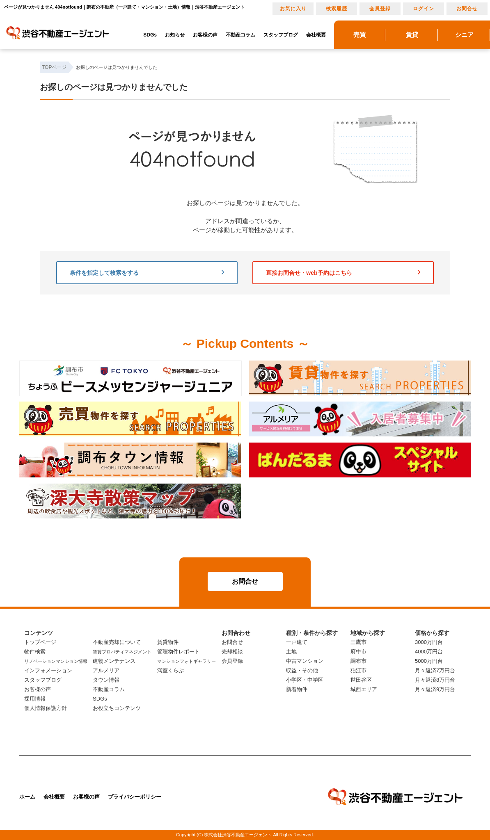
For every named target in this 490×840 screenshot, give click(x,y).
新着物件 (296, 689)
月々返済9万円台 (435, 689)
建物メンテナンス (114, 661)
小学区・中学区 (304, 680)
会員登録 (380, 8)
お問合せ (467, 8)
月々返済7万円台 (435, 670)
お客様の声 (205, 35)
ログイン (423, 8)
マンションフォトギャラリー (186, 661)
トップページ (40, 642)
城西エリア (363, 689)
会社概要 (316, 35)
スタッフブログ (280, 35)
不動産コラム (240, 35)
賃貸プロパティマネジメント (122, 651)
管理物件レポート (178, 651)
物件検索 (35, 651)
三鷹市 (358, 642)
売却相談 (232, 651)
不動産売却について (117, 642)
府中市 (358, 651)
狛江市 (358, 670)
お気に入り (293, 8)
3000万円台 (429, 642)
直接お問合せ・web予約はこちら (343, 272)
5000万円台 (429, 661)
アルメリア (106, 670)
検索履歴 (336, 8)
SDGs (150, 35)
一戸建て (296, 642)
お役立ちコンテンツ (117, 708)
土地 (291, 651)
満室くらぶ (170, 670)
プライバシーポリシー (134, 797)
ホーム (27, 797)
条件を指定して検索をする (147, 272)
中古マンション (304, 661)
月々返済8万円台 (435, 680)
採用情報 (35, 699)
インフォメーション (48, 670)
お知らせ (175, 35)
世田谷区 (361, 680)
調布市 (358, 661)
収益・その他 (302, 670)
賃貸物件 (168, 642)
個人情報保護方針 (45, 708)
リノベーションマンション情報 (55, 661)
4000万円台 (429, 651)
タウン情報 (106, 680)
